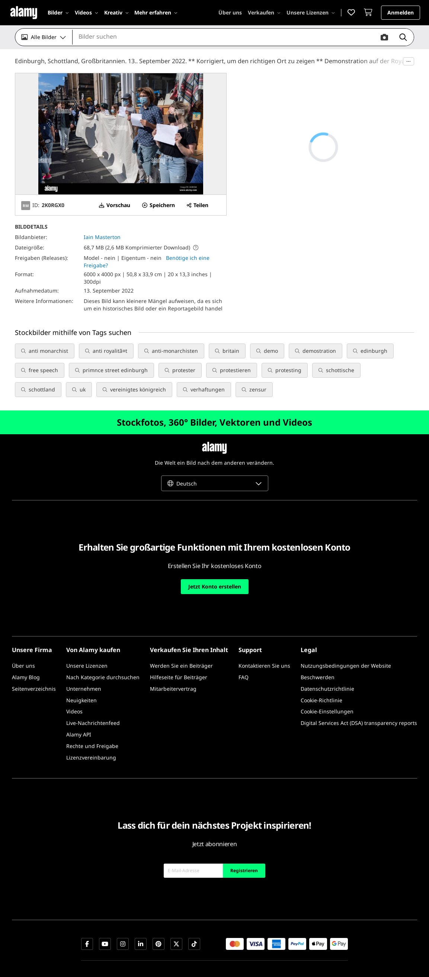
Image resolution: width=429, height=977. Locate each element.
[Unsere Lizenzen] (310, 12)
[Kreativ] (116, 12)
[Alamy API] (78, 717)
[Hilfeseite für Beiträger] (178, 659)
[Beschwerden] (317, 659)
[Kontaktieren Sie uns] (264, 648)
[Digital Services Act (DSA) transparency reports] (359, 705)
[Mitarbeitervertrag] (173, 671)
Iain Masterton (102, 237)
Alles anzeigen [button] (157, 332)
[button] (353, 13)
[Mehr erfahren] (155, 12)
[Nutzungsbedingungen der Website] (346, 648)
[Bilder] (58, 12)
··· (408, 61)
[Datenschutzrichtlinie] (327, 671)
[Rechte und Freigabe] (92, 728)
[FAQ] (243, 659)
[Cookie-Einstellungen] (327, 694)
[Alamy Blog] (26, 659)
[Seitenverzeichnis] (34, 671)
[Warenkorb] (369, 13)
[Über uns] (230, 12)
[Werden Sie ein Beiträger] (181, 648)
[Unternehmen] (83, 671)
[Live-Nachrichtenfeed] (93, 705)
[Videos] (86, 12)
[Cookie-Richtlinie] (321, 683)
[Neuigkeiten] (81, 683)
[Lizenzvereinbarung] (91, 740)
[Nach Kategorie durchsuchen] (103, 659)
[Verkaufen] (264, 12)
